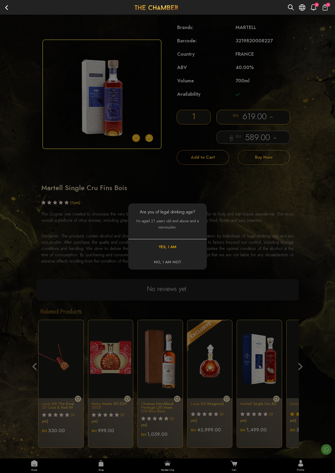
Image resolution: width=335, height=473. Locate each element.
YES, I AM (167, 247)
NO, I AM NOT (167, 262)
